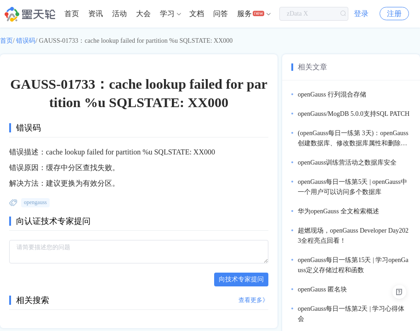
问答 (220, 13)
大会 (143, 13)
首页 (71, 13)
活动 (119, 13)
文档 (196, 13)
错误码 (25, 40)
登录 (361, 13)
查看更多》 (253, 300)
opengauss (35, 202)
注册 (394, 13)
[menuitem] (71, 14)
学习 (167, 13)
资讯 (95, 13)
